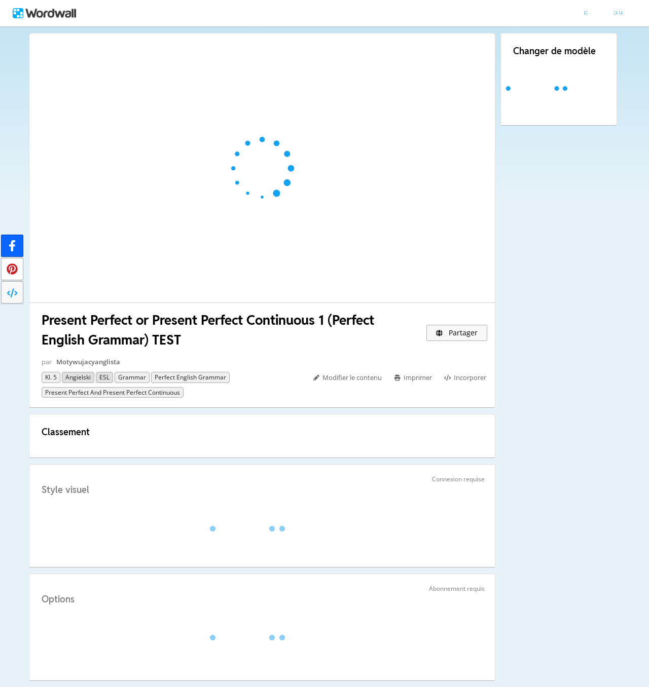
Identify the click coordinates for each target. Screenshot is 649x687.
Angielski (78, 377)
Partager (457, 332)
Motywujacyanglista (88, 361)
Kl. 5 (51, 377)
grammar (132, 377)
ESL (104, 377)
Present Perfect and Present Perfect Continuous (112, 392)
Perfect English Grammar (190, 377)
